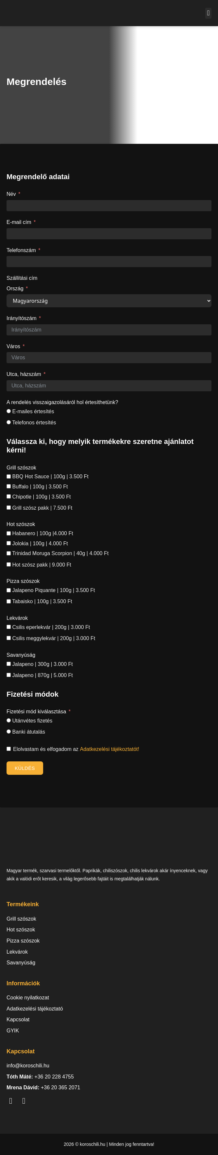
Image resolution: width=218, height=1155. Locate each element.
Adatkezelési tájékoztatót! (109, 749)
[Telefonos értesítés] (9, 422)
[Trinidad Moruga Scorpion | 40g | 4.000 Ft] (9, 553)
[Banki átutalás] (9, 731)
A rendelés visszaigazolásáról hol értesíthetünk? (62, 402)
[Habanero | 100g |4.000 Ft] (9, 533)
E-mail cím (19, 222)
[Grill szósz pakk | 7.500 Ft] (9, 507)
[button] (208, 13)
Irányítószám (22, 318)
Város (13, 346)
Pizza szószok (23, 581)
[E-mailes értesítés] (9, 411)
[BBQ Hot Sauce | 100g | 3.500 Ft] (9, 476)
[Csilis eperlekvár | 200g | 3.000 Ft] (9, 627)
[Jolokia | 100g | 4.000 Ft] (9, 543)
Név (11, 194)
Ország (15, 288)
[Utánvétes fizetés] (9, 720)
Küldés (25, 768)
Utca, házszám (24, 374)
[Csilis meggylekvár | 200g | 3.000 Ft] (9, 638)
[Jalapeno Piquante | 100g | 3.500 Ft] (9, 590)
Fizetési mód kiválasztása (36, 711)
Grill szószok (21, 467)
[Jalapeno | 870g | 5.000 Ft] (9, 675)
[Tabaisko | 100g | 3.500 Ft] (9, 601)
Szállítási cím (22, 278)
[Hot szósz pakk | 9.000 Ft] (9, 564)
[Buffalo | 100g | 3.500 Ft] (9, 486)
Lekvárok (17, 618)
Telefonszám (21, 250)
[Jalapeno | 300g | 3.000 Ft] (9, 664)
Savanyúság (21, 655)
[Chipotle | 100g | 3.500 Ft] (9, 496)
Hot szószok (21, 524)
